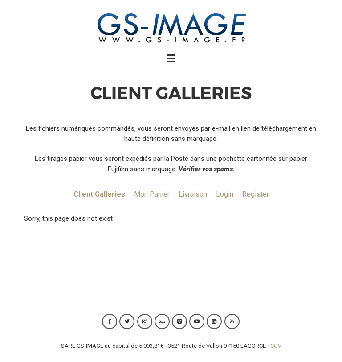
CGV (275, 345)
